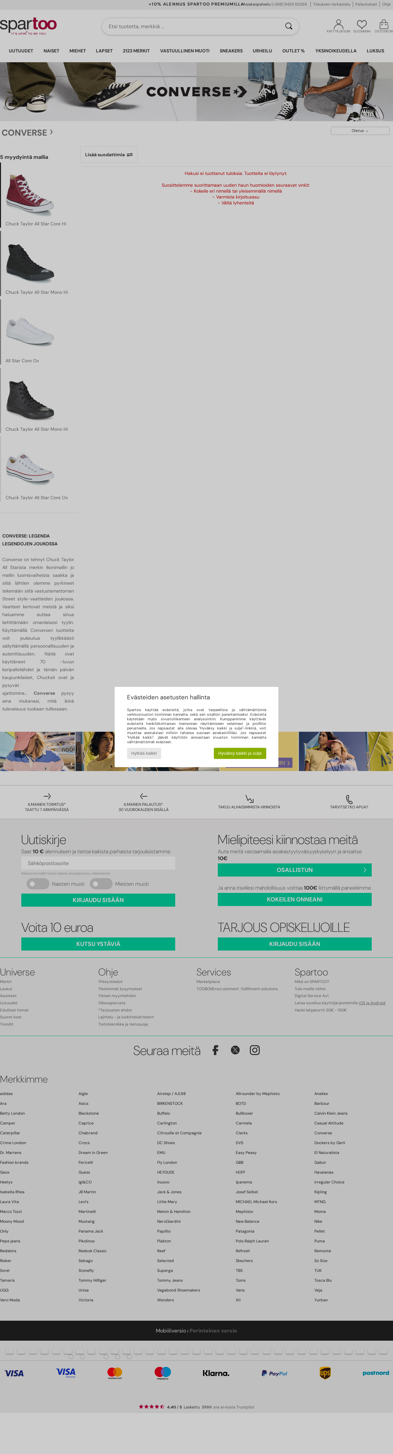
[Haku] (288, 26)
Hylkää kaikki (144, 753)
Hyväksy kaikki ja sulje (240, 753)
